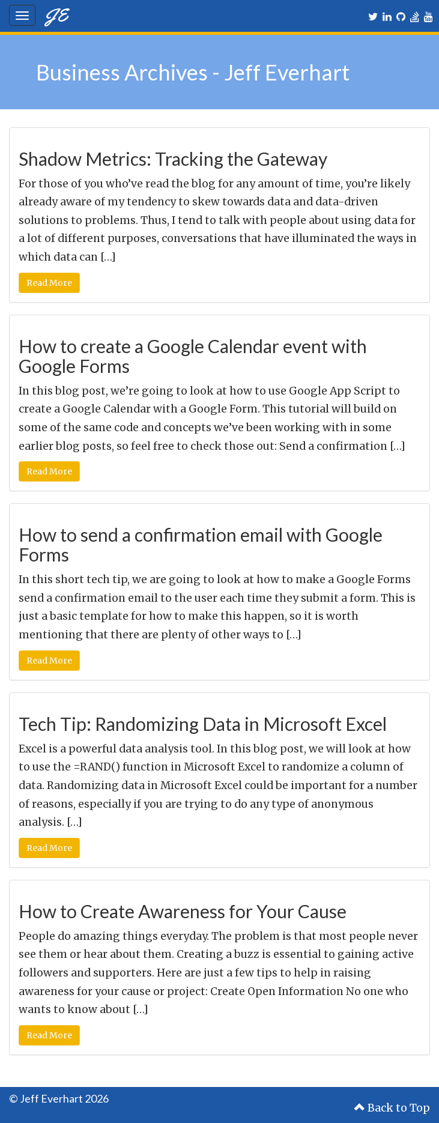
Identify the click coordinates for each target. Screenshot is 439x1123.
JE (56, 14)
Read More (49, 282)
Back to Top (392, 1108)
